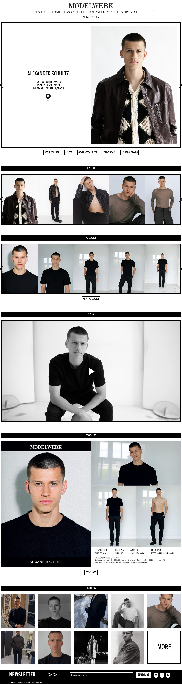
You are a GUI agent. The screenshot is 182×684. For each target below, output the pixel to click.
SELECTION (80, 12)
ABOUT (116, 12)
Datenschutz (13, 682)
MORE (164, 647)
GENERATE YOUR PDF (87, 152)
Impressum (39, 682)
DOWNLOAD (91, 572)
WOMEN (38, 12)
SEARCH (134, 12)
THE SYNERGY (68, 12)
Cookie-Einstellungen (24, 682)
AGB (33, 682)
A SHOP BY (100, 12)
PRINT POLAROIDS (129, 152)
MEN (46, 12)
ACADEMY (90, 12)
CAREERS (124, 12)
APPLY (109, 12)
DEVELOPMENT (55, 12)
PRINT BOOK (109, 152)
